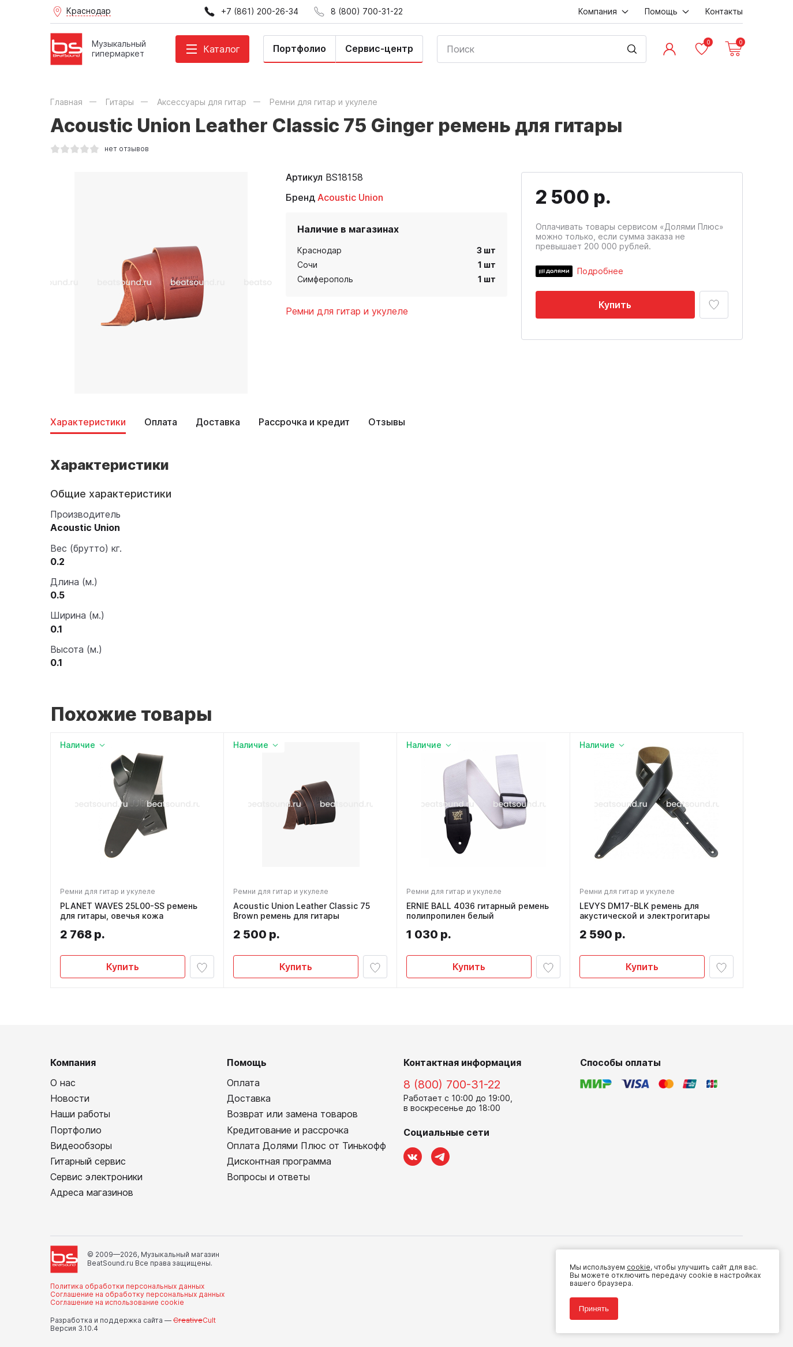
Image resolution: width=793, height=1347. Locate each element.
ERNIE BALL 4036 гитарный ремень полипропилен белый (477, 911)
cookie (638, 1266)
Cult (194, 1320)
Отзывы (386, 422)
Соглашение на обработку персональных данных (137, 1294)
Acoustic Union (350, 197)
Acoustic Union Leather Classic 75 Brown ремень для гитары (301, 911)
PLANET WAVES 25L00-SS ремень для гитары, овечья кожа (128, 911)
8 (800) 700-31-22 (451, 1085)
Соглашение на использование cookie (117, 1303)
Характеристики (88, 422)
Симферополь (325, 279)
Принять (593, 1308)
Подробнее (600, 271)
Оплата (160, 422)
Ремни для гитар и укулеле (347, 311)
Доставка (218, 422)
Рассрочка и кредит (304, 422)
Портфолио (299, 48)
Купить (615, 304)
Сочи (307, 265)
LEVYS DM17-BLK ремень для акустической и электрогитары (644, 911)
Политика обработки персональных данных (127, 1286)
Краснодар (319, 250)
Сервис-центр (379, 48)
